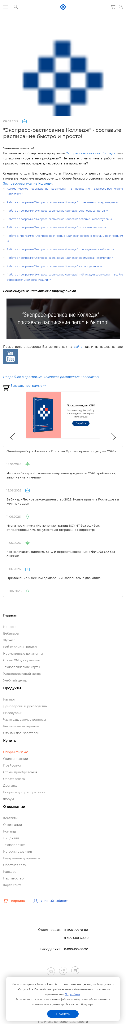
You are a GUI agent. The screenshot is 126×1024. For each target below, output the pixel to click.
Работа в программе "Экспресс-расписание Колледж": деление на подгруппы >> (60, 219)
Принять (63, 1014)
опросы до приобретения (24, 792)
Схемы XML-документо (21, 660)
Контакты (10, 818)
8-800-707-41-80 (76, 930)
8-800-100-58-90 (76, 949)
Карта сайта (12, 885)
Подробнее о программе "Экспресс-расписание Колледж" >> (51, 377)
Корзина (14, 901)
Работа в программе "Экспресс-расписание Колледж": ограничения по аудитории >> (62, 202)
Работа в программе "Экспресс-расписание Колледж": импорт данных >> (55, 266)
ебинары (11, 633)
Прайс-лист (12, 765)
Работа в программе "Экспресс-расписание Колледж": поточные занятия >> (56, 227)
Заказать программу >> (28, 386)
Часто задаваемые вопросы (24, 719)
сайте (78, 347)
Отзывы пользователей (21, 733)
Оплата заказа (14, 779)
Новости (10, 627)
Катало (9, 699)
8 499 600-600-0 (76, 938)
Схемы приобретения (20, 772)
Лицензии (11, 838)
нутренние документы (21, 858)
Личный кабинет (50, 901)
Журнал (9, 640)
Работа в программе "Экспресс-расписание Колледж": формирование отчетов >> (60, 257)
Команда (10, 831)
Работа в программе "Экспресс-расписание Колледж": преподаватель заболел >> (60, 249)
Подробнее (72, 994)
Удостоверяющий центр (22, 674)
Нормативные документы (23, 654)
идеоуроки (12, 713)
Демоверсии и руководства (25, 706)
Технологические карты (21, 667)
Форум (8, 799)
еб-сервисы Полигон (20, 647)
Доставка (10, 785)
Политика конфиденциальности (63, 1021)
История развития (17, 851)
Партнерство (13, 878)
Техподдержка (14, 845)
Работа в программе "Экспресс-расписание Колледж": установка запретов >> (57, 210)
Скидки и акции (15, 759)
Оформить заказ (15, 752)
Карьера (9, 872)
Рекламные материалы (21, 726)
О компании (12, 825)
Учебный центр (15, 680)
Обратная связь (15, 865)
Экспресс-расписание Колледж (91, 153)
